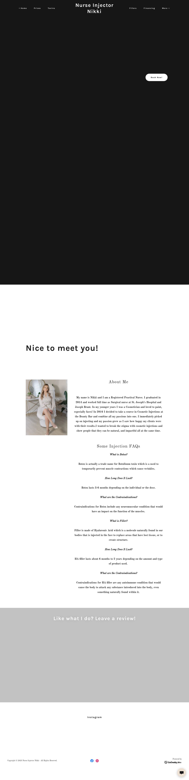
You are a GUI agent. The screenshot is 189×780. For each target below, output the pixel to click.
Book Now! (156, 77)
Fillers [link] (133, 8)
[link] (94, 12)
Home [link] (24, 8)
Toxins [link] (51, 8)
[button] (165, 8)
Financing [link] (149, 8)
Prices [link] (37, 8)
